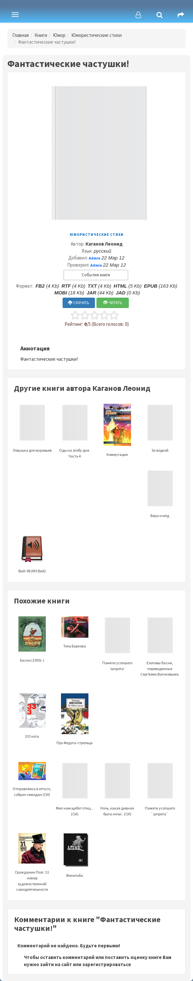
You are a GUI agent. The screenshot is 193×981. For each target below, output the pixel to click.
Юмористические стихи (96, 35)
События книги (96, 275)
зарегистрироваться (106, 964)
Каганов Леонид (104, 244)
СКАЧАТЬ (78, 302)
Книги (41, 35)
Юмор (59, 35)
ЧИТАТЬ (112, 302)
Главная (20, 35)
